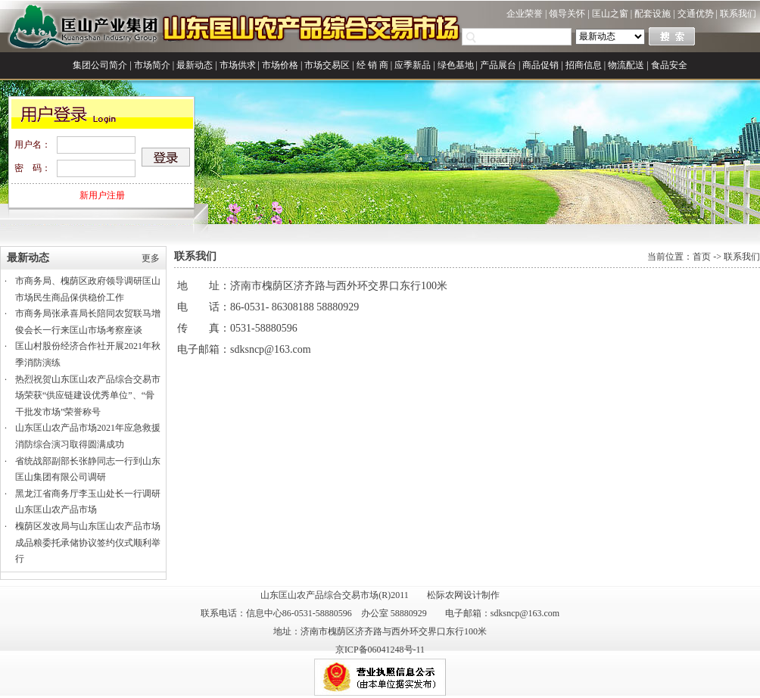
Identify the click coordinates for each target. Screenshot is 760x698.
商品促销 (540, 65)
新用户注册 (102, 195)
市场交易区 (327, 65)
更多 (151, 258)
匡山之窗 (610, 13)
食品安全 (669, 65)
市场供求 (238, 65)
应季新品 (412, 65)
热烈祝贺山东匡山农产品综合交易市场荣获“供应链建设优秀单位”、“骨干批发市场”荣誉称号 (87, 395)
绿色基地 (456, 65)
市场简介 (152, 65)
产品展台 (498, 65)
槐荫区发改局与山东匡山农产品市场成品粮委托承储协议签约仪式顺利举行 (87, 542)
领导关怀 (567, 13)
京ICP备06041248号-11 (380, 649)
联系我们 (738, 13)
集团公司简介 (100, 65)
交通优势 (695, 13)
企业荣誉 (524, 13)
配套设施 (652, 13)
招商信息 (583, 65)
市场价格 (280, 65)
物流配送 (626, 65)
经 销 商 (372, 65)
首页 (702, 256)
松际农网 (445, 595)
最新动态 (194, 65)
